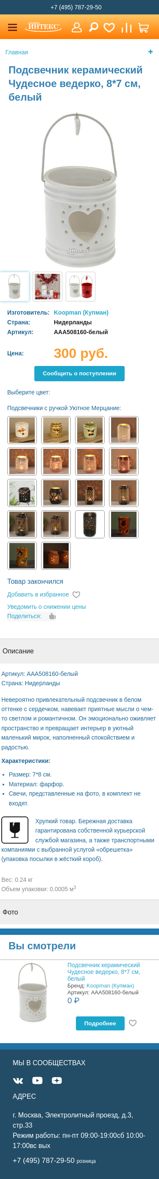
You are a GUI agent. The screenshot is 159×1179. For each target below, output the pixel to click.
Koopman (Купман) (81, 312)
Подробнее (100, 1023)
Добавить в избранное (38, 594)
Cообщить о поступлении (79, 373)
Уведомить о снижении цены (46, 606)
